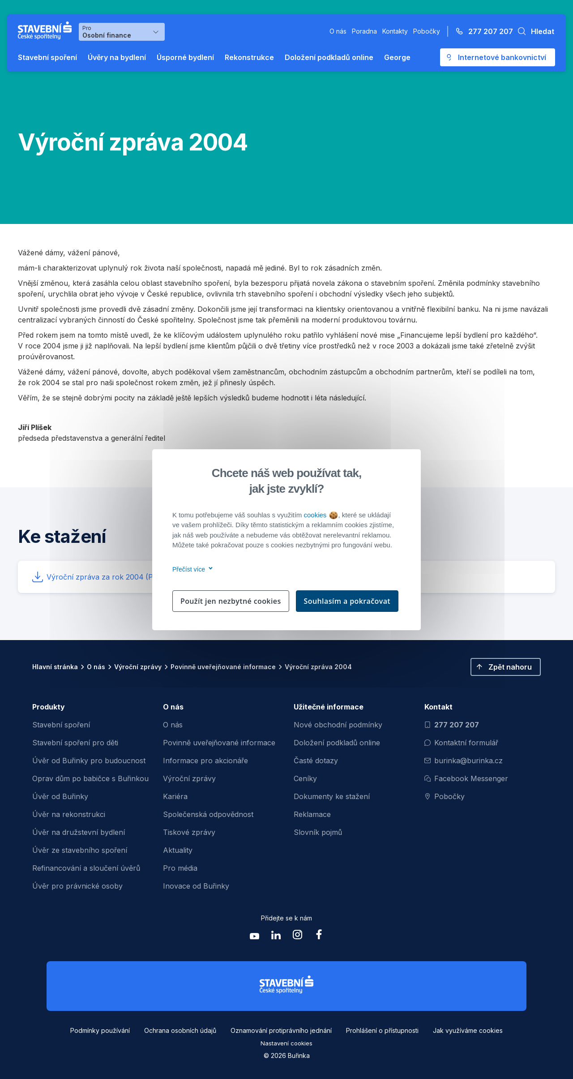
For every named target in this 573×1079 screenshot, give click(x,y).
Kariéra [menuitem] (175, 796)
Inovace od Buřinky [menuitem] (196, 885)
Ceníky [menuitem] (305, 778)
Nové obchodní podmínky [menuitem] (338, 724)
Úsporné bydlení (185, 57)
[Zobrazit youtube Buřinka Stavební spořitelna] (254, 937)
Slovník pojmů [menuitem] (318, 832)
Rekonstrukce (249, 57)
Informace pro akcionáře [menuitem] (205, 760)
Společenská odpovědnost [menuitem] (208, 814)
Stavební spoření (47, 57)
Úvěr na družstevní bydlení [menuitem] (78, 832)
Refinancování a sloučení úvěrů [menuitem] (86, 868)
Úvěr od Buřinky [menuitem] (60, 796)
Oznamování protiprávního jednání (281, 1030)
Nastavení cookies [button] (286, 1043)
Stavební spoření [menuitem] (61, 724)
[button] (533, 31)
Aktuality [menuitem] (177, 850)
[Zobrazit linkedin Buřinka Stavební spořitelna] (275, 937)
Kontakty (395, 31)
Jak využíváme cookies (468, 1030)
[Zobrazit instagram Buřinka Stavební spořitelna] (297, 937)
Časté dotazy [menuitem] (316, 760)
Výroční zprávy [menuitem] (189, 778)
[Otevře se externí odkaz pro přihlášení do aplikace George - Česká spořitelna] (497, 57)
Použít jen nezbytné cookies (230, 601)
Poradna (364, 31)
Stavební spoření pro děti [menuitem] (75, 742)
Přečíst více (191, 569)
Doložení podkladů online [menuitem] (337, 742)
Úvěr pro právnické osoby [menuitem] (77, 885)
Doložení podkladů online (329, 57)
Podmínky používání (100, 1030)
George (397, 57)
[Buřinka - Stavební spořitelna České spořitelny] (46, 30)
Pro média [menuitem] (180, 868)
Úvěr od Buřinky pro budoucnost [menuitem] (88, 760)
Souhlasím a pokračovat (347, 601)
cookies (320, 515)
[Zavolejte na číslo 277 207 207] (481, 31)
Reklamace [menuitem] (312, 814)
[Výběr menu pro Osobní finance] (122, 32)
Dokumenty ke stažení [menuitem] (332, 796)
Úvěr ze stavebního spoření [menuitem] (79, 850)
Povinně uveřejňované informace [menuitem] (219, 742)
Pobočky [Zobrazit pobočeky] (444, 796)
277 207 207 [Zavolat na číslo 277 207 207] (451, 724)
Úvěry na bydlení (117, 57)
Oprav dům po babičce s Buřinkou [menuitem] (90, 778)
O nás (337, 31)
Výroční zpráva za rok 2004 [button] (123, 577)
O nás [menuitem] (173, 724)
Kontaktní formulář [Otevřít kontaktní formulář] (461, 742)
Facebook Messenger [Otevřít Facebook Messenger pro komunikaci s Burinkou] (466, 778)
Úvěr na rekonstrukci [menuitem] (68, 814)
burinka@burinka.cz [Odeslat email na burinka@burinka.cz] (463, 760)
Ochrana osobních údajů (180, 1030)
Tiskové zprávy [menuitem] (189, 832)
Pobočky (426, 31)
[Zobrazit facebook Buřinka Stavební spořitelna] (318, 937)
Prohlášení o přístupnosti (382, 1030)
